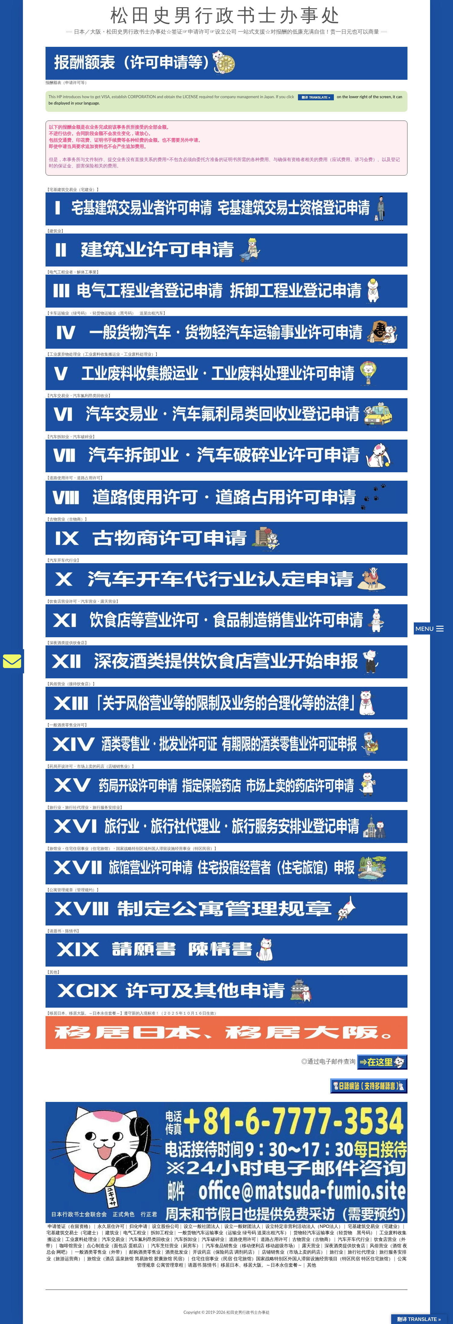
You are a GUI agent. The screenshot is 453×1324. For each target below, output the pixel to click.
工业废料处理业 (81, 1239)
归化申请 (138, 1226)
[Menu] (429, 628)
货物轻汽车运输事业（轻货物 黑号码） (334, 1232)
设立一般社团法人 (202, 1226)
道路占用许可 (274, 1239)
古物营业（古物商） (312, 1239)
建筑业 (112, 1232)
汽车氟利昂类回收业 (149, 1239)
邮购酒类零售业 (145, 1252)
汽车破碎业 (213, 1239)
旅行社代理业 (361, 1252)
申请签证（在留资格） (70, 1226)
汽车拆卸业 (185, 1239)
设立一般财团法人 (242, 1226)
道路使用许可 (242, 1239)
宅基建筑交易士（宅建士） (73, 1232)
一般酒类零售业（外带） (100, 1252)
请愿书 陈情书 (202, 1264)
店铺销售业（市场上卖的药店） (293, 1252)
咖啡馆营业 (70, 1245)
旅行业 (336, 1252)
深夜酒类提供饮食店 (345, 1245)
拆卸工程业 (162, 1232)
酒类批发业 (176, 1252)
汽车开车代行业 (353, 1239)
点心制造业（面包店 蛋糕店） (117, 1245)
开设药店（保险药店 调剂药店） (225, 1252)
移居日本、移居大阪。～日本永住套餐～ (261, 1264)
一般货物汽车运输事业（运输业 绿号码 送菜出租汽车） (233, 1232)
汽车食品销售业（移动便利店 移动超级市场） (251, 1245)
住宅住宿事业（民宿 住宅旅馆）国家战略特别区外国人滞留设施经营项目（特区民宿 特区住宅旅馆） (292, 1258)
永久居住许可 (111, 1226)
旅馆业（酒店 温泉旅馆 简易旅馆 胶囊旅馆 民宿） (137, 1258)
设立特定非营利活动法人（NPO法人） (304, 1226)
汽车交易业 (113, 1239)
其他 (311, 1264)
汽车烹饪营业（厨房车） (176, 1245)
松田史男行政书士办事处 (226, 15)
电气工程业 (134, 1232)
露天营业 (311, 1245)
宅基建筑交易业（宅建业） (375, 1226)
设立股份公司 (165, 1226)
